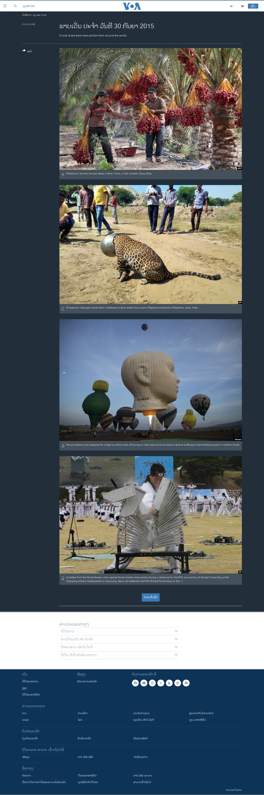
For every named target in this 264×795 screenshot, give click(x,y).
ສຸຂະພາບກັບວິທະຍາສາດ (201, 713)
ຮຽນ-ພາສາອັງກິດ (197, 720)
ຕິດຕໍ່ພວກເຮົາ (84, 738)
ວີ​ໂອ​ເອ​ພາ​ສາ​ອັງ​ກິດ (87, 775)
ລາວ (24, 713)
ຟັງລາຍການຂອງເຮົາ (87, 681)
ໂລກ (80, 720)
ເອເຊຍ (25, 720)
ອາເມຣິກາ (83, 713)
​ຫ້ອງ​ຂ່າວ (26, 775)
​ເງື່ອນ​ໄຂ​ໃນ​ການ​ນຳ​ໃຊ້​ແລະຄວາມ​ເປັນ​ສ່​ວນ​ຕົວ (44, 782)
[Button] (27, 51)
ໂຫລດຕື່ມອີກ (151, 597)
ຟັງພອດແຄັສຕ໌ (140, 738)
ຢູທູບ (24, 688)
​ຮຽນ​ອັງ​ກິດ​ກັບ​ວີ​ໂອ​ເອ (88, 782)
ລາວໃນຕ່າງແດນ (141, 713)
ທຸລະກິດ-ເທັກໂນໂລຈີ (143, 720)
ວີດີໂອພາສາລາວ (30, 681)
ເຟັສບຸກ (26, 757)
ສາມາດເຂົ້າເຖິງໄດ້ (142, 782)
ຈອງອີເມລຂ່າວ (140, 757)
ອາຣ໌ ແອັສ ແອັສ (85, 757)
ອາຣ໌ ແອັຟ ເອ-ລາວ (142, 775)
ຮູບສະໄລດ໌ (29, 6)
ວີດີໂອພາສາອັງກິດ (31, 695)
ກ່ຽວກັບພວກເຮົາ (30, 738)
